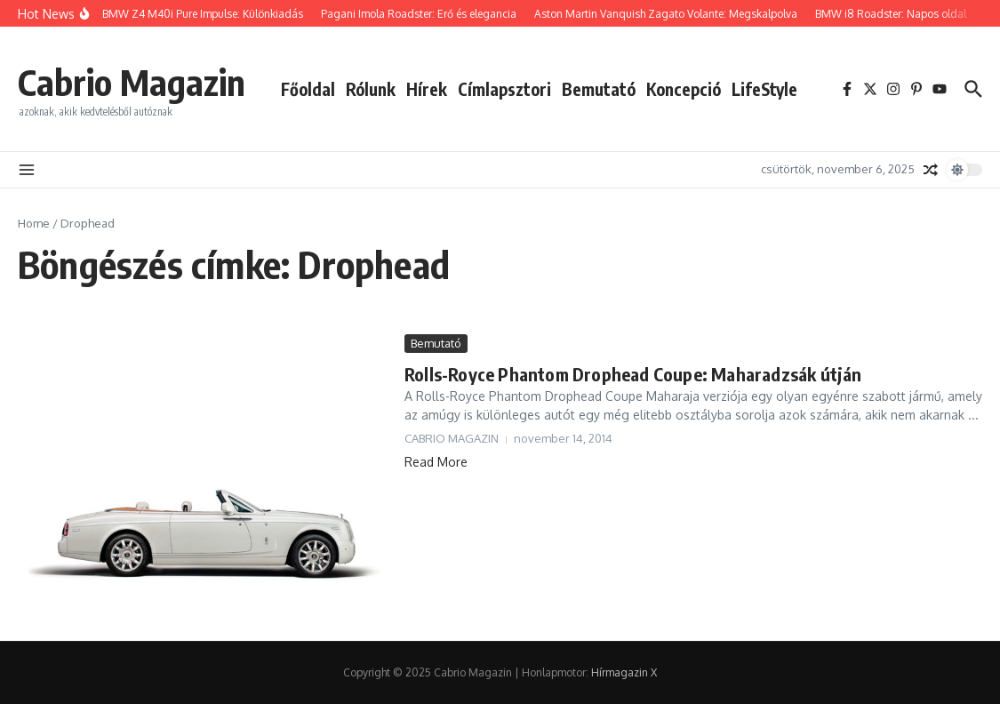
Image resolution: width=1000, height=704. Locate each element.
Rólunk (371, 89)
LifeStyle (764, 89)
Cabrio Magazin (131, 82)
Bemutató (599, 89)
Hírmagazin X (624, 672)
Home (34, 223)
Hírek (426, 89)
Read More (436, 461)
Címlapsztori (504, 89)
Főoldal (308, 89)
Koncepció (683, 89)
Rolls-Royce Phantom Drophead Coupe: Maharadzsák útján (633, 374)
